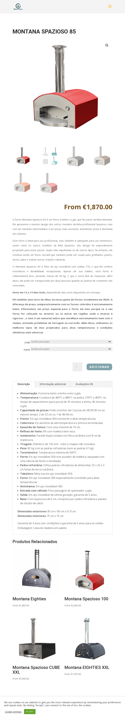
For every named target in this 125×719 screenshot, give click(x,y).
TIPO (26, 349)
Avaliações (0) (84, 384)
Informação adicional (53, 384)
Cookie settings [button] (13, 711)
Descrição (24, 384)
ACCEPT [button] (30, 711)
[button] (107, 45)
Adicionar (99, 367)
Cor (27, 342)
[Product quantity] (77, 367)
